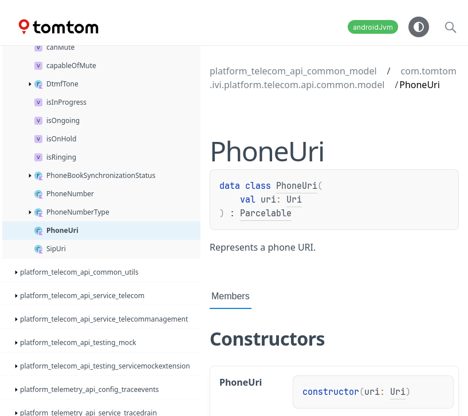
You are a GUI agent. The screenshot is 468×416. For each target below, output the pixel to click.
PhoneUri (296, 186)
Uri (294, 199)
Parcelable (266, 213)
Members (230, 296)
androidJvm (373, 27)
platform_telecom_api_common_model (293, 71)
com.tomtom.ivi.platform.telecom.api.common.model (333, 78)
